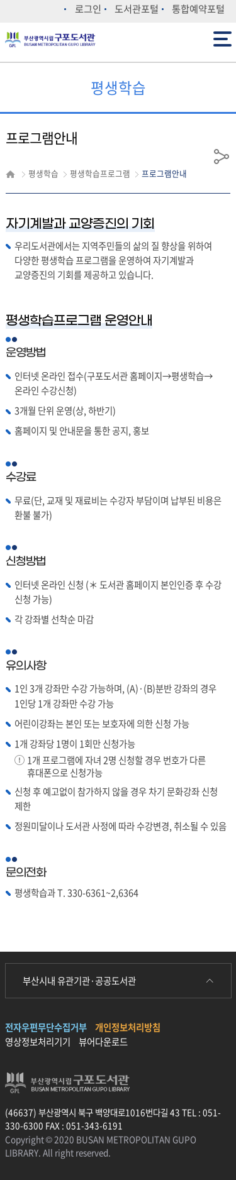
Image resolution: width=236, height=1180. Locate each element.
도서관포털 (137, 8)
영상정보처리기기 (37, 1042)
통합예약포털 (198, 8)
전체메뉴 (222, 38)
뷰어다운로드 (103, 1042)
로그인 (88, 8)
